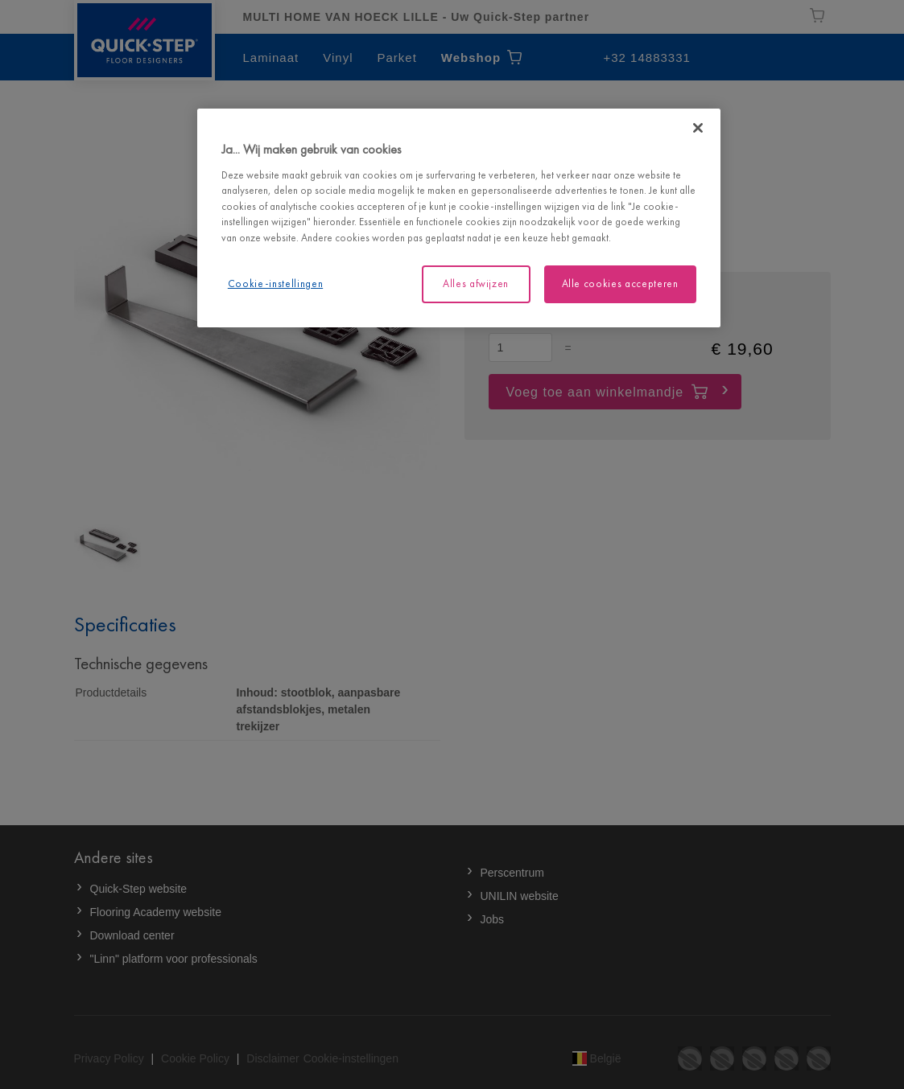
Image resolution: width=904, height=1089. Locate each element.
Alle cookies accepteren (620, 283)
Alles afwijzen (476, 283)
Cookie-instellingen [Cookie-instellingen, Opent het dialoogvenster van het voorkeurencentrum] (275, 283)
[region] (458, 218)
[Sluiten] (698, 128)
